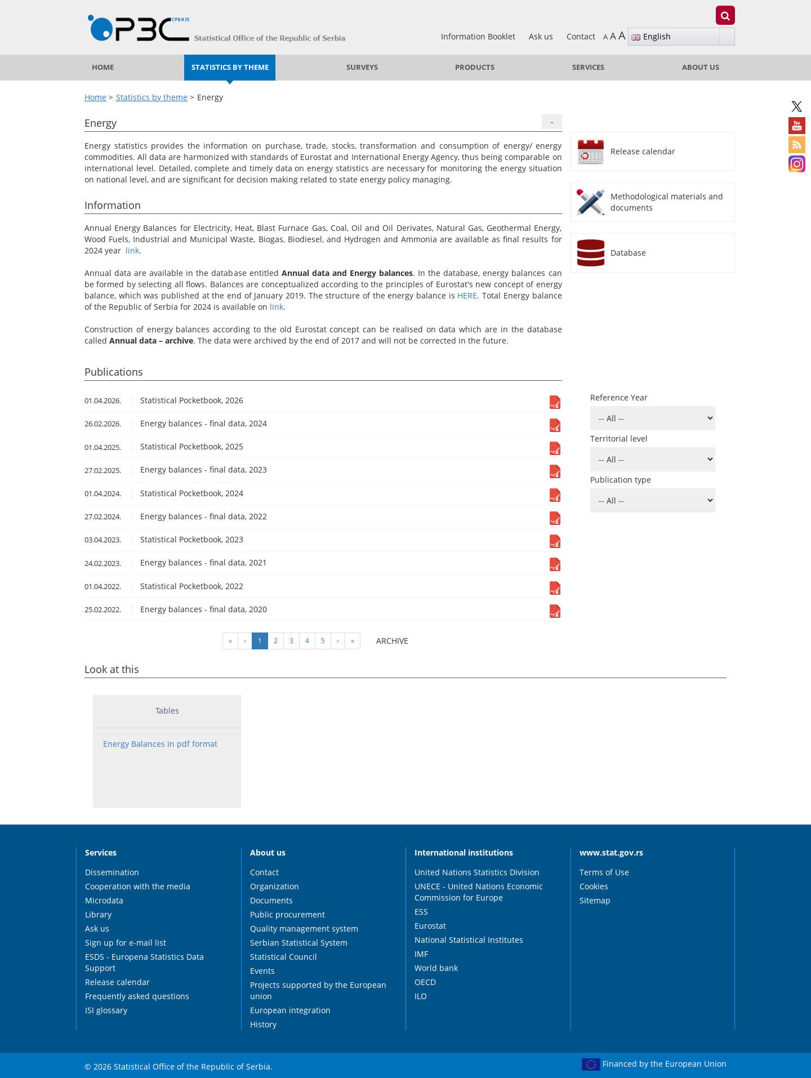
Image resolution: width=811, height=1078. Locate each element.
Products (474, 67)
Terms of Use (604, 872)
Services (588, 67)
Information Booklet (479, 36)
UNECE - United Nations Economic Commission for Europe (479, 892)
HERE (467, 295)
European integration (290, 1010)
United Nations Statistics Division (477, 872)
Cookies (594, 886)
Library (98, 914)
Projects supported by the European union (318, 990)
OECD (425, 982)
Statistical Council (283, 956)
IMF (421, 953)
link (132, 250)
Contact (581, 36)
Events (262, 970)
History (263, 1024)
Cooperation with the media (137, 886)
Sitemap (595, 900)
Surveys (362, 67)
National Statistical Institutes (469, 939)
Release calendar (117, 982)
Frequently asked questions (137, 996)
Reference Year (619, 397)
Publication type (620, 479)
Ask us (542, 36)
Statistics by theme (230, 67)
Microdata (104, 900)
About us (700, 67)
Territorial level (619, 438)
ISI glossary (106, 1010)
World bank (436, 968)
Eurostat (430, 925)
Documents (271, 900)
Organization (274, 886)
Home (103, 67)
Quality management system (304, 928)
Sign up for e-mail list (125, 942)
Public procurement (287, 914)
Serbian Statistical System (298, 942)
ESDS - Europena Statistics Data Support (144, 962)
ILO (421, 996)
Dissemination (112, 872)
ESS (421, 911)
